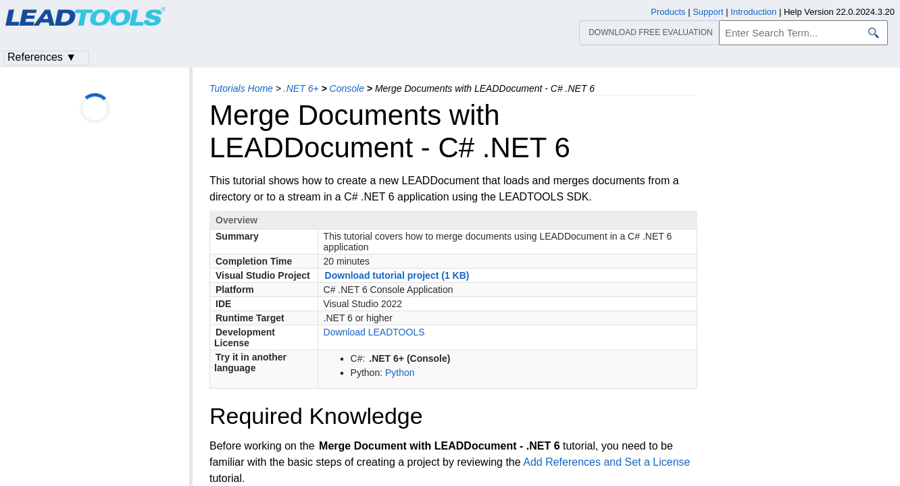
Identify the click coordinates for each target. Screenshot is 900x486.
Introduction (753, 12)
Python (400, 372)
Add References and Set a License (606, 462)
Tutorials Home (241, 88)
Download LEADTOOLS (374, 332)
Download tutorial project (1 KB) (397, 275)
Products (668, 12)
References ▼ (41, 57)
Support (708, 12)
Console (347, 88)
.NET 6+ (301, 88)
